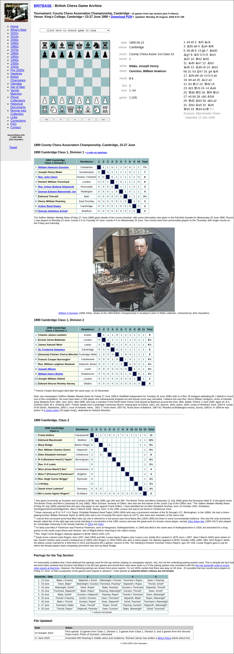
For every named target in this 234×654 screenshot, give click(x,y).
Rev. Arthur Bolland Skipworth (56, 186)
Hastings (16, 73)
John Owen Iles (196, 521)
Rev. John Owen (48, 177)
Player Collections (17, 99)
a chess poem (51, 410)
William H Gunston (68, 313)
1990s (14, 43)
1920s (14, 66)
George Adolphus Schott (52, 211)
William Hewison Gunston (53, 167)
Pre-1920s (17, 70)
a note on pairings (96, 152)
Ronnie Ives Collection (18, 112)
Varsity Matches (16, 92)
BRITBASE (43, 6)
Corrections (18, 120)
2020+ (14, 33)
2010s (14, 36)
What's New (18, 29)
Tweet (13, 147)
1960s (14, 53)
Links (13, 117)
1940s (14, 60)
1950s (14, 56)
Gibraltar (16, 83)
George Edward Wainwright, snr (57, 191)
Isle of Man (17, 87)
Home (14, 26)
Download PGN (122, 16)
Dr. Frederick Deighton (51, 349)
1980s (14, 46)
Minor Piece (164, 638)
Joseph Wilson (47, 369)
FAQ (13, 124)
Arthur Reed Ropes (49, 206)
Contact (15, 127)
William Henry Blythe (50, 373)
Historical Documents (18, 105)
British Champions (18, 78)
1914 (100, 524)
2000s (14, 40)
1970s (14, 50)
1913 (90, 524)
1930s (14, 63)
